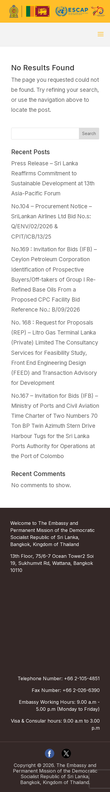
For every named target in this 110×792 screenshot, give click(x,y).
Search (89, 133)
